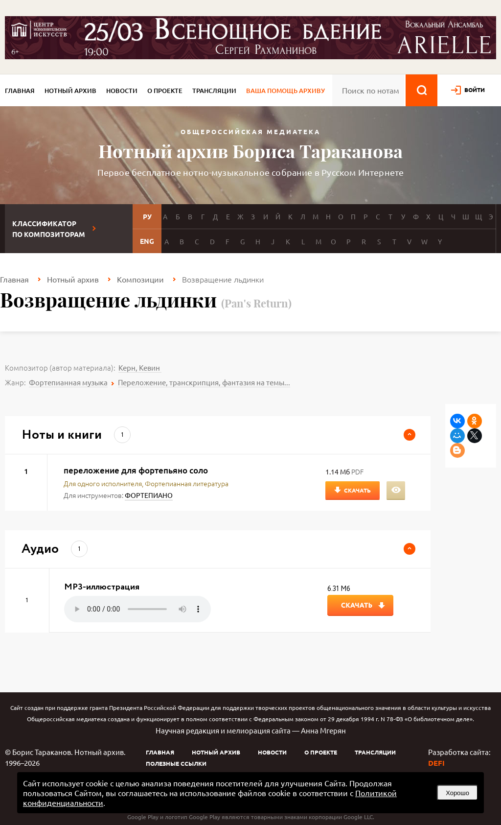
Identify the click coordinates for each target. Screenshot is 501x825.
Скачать (357, 490)
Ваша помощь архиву (285, 90)
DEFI (436, 763)
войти (474, 90)
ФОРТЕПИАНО (149, 495)
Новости (121, 90)
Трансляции (214, 90)
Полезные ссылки (176, 763)
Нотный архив (70, 90)
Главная (20, 90)
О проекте (164, 90)
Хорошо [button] (457, 793)
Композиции (140, 279)
